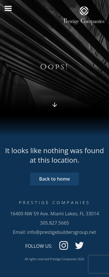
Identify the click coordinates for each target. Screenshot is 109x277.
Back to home (54, 179)
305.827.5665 (54, 223)
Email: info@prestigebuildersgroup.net (54, 232)
